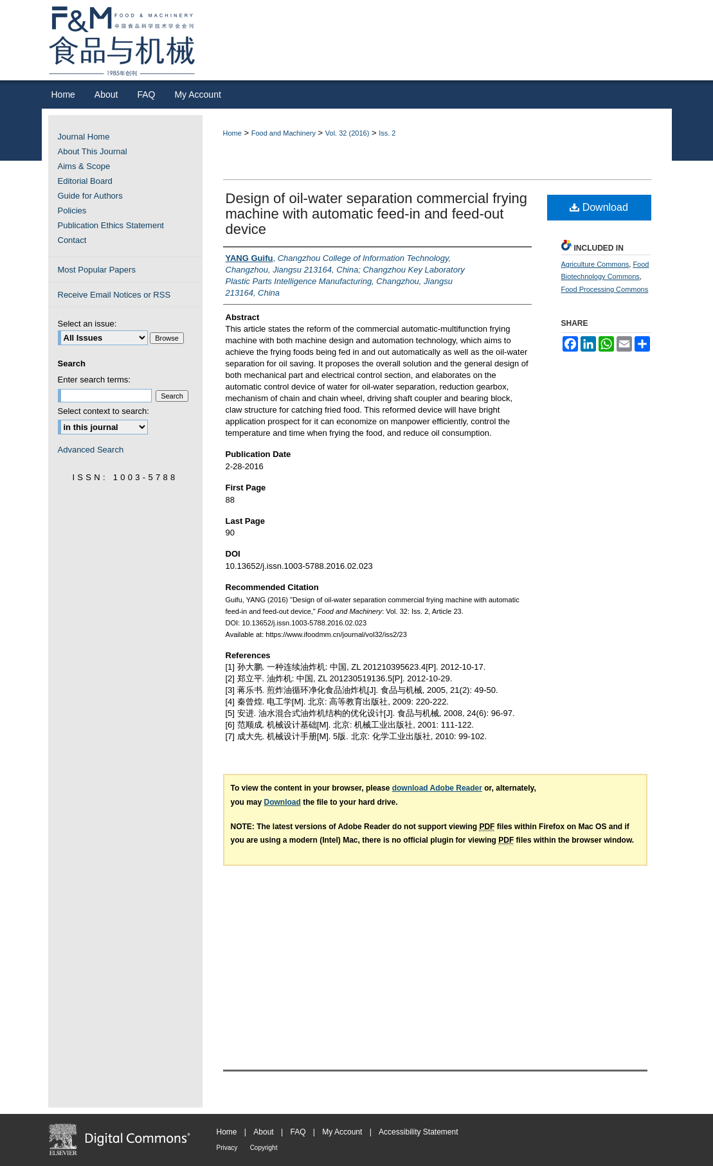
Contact (72, 240)
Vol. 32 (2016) (347, 133)
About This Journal (92, 151)
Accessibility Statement (418, 1131)
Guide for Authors (90, 196)
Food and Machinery (283, 133)
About (263, 1131)
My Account (342, 1131)
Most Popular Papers (97, 269)
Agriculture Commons (595, 264)
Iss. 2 (387, 133)
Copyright (264, 1147)
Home (232, 133)
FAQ (297, 1131)
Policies (72, 210)
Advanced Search (91, 449)
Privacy (227, 1147)
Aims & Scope (84, 166)
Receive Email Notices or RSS (114, 295)
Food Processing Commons (605, 289)
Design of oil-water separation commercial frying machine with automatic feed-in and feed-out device (377, 213)
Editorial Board (85, 181)
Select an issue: (87, 323)
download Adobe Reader (437, 788)
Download (599, 207)
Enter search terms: (94, 379)
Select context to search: (103, 411)
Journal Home (84, 136)
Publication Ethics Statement (111, 225)
